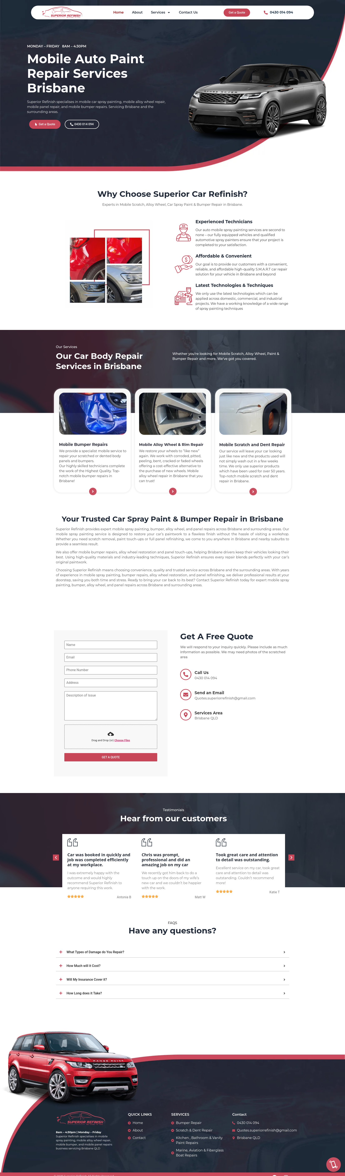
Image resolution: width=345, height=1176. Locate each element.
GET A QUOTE (111, 757)
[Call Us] (333, 1164)
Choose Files (122, 740)
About (137, 12)
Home (118, 12)
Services (161, 12)
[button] (56, 857)
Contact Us (188, 12)
